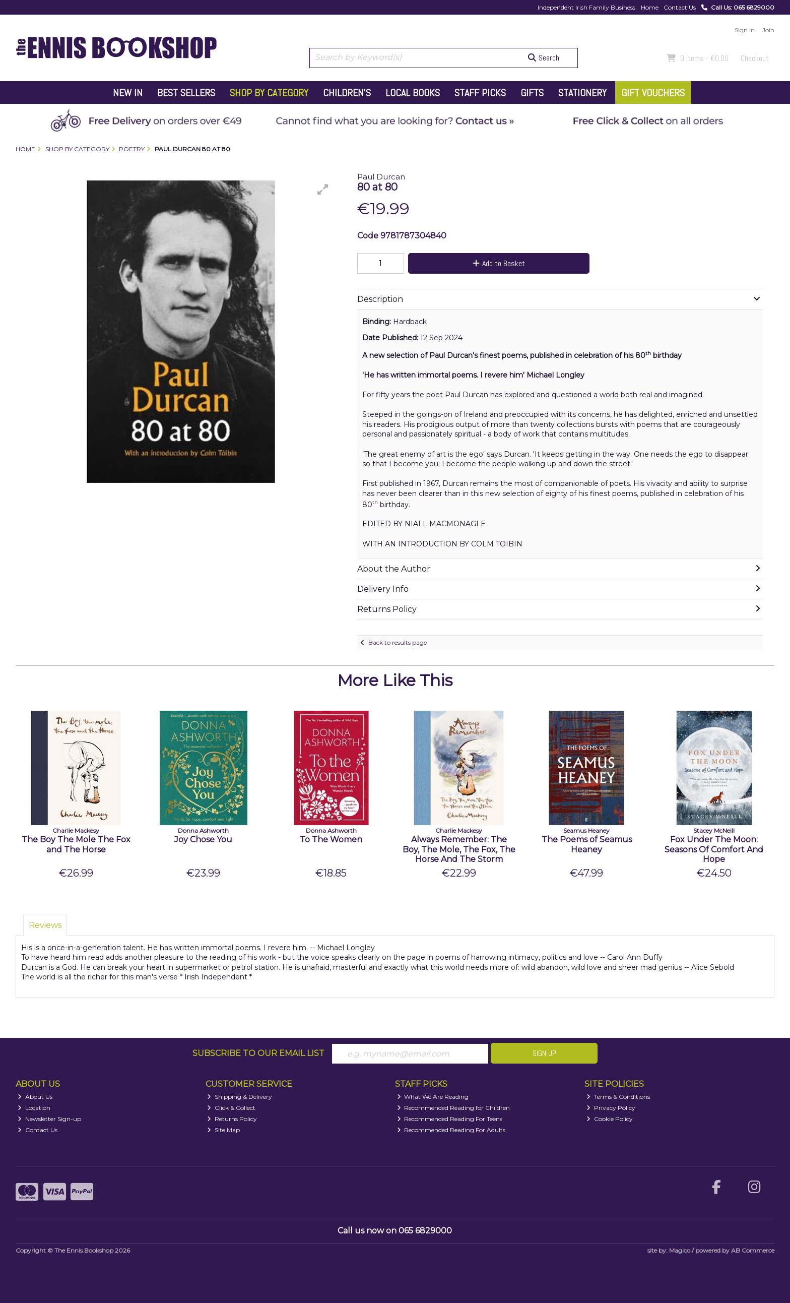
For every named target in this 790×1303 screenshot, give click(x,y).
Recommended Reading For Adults (451, 1130)
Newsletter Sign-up (49, 1119)
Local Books (412, 92)
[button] (323, 189)
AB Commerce (752, 1251)
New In (128, 92)
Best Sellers (186, 92)
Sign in (745, 30)
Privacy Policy (610, 1107)
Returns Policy (232, 1119)
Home (650, 7)
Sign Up (544, 1053)
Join (768, 30)
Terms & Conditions (618, 1096)
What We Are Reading (433, 1096)
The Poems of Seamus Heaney (587, 844)
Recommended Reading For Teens (450, 1119)
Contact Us (680, 7)
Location (34, 1107)
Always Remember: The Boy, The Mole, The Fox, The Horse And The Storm (459, 849)
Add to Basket (497, 263)
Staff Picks (480, 92)
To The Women (331, 839)
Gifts (532, 92)
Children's (347, 92)
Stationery (582, 92)
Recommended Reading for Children (453, 1107)
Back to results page (397, 642)
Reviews (45, 925)
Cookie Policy (609, 1119)
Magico (679, 1251)
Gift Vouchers (653, 92)
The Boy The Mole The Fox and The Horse (76, 844)
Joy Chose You (203, 839)
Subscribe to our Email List (258, 1053)
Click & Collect (231, 1107)
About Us (35, 1096)
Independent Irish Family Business (586, 7)
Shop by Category (269, 92)
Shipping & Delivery (239, 1096)
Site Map (223, 1130)
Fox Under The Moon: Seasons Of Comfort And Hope (714, 849)
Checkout (755, 58)
